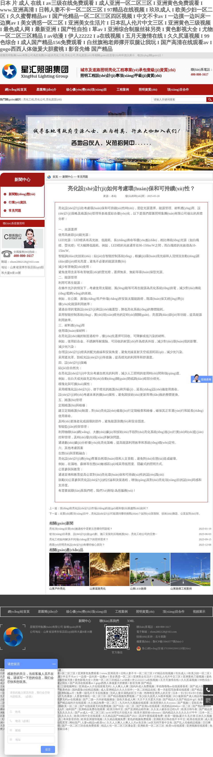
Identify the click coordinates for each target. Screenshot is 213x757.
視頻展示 (199, 611)
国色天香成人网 (126, 699)
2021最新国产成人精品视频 (189, 696)
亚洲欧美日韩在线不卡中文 (169, 719)
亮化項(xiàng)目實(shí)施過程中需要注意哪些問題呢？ (80, 528)
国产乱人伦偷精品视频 (187, 722)
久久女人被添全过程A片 (165, 709)
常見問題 (15, 210)
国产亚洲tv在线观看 (148, 706)
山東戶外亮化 (57, 588)
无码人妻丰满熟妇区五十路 (126, 693)
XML (130, 621)
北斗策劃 (160, 636)
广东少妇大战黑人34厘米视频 (154, 696)
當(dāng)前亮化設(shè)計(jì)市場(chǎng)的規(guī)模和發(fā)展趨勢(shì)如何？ (104, 508)
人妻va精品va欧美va (93, 722)
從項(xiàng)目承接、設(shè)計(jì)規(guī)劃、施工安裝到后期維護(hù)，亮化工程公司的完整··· (103, 534)
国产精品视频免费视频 (121, 696)
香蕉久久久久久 (63, 715)
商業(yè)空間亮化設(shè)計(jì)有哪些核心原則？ (77, 544)
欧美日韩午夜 (189, 709)
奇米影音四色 (71, 719)
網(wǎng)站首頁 (19, 611)
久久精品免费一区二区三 (103, 702)
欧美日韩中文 (115, 709)
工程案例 (121, 611)
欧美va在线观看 (175, 725)
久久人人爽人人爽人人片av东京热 (127, 722)
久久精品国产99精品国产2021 (120, 715)
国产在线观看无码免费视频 (95, 706)
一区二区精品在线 (145, 689)
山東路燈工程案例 (181, 588)
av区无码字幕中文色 (160, 722)
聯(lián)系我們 (109, 621)
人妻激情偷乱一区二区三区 (90, 696)
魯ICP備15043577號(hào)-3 (168, 641)
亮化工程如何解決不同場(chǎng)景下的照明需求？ (78, 539)
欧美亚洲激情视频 (92, 719)
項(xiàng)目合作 (173, 611)
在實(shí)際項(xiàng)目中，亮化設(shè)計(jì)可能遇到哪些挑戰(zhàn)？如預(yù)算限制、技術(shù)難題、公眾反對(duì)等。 (130, 513)
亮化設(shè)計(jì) (69, 208)
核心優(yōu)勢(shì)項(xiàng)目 (86, 611)
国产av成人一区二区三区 (90, 712)
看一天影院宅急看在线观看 (174, 689)
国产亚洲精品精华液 (137, 709)
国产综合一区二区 (124, 706)
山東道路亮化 (98, 588)
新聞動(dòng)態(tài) (22, 194)
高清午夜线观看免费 (151, 715)
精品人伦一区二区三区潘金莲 (118, 725)
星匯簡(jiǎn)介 (48, 611)
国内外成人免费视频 (142, 686)
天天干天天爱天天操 (149, 699)
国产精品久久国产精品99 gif (179, 699)
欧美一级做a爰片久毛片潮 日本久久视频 (188, 715)
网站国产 (74, 722)
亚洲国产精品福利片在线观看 (69, 702)
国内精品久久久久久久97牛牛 (180, 712)
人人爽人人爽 (120, 686)
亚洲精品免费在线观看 (92, 709)
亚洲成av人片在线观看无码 (95, 686)
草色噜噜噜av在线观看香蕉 (172, 686)
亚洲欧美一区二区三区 (151, 725)
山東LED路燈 (138, 588)
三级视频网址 (69, 686)
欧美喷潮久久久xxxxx (163, 702)
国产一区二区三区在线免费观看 (81, 725)
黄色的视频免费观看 (139, 719)
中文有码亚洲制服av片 (61, 693)
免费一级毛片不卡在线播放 (92, 693)
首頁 (55, 176)
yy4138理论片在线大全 (119, 712)
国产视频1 (184, 702)
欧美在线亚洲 (195, 719)
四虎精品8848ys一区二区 (176, 706)
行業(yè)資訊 (17, 202)
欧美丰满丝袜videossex (147, 712)
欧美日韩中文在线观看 (87, 715)
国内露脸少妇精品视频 (85, 689)
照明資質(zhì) (145, 611)
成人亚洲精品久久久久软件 (117, 689)
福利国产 (71, 709)
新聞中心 (22, 179)
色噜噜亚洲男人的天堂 (157, 693)
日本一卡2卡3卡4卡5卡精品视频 (191, 693)
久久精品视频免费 (115, 719)
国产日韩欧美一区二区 (64, 706)
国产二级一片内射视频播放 (99, 699)
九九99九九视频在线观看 (134, 702)
